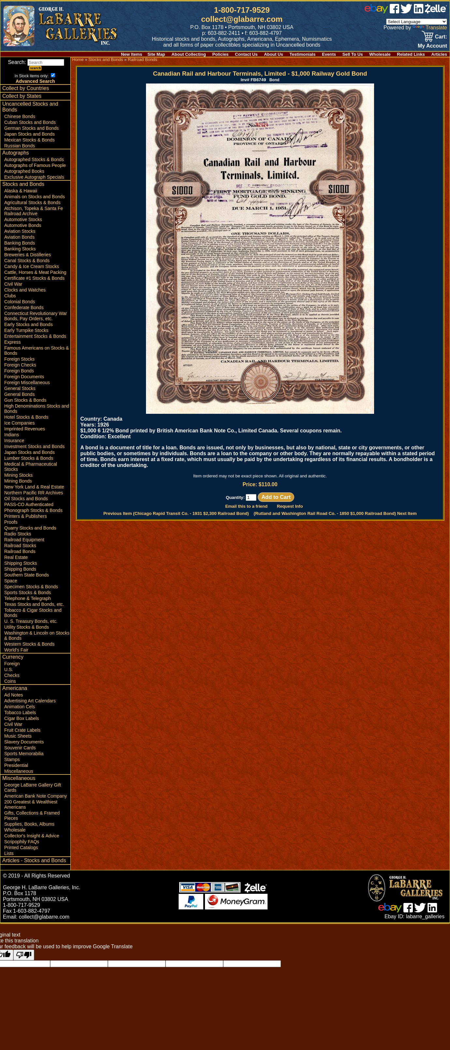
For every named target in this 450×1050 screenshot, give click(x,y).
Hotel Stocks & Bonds (26, 417)
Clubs (10, 295)
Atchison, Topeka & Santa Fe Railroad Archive (33, 211)
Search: (36, 62)
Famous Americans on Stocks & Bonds (36, 350)
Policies (220, 54)
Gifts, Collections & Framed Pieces (32, 815)
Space (10, 580)
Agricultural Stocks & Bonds (32, 202)
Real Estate (16, 557)
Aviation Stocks (19, 231)
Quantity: (241, 497)
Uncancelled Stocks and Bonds (30, 106)
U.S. (8, 669)
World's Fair (16, 649)
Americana (14, 688)
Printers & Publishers (25, 516)
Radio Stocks (17, 533)
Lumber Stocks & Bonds (28, 458)
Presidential (16, 765)
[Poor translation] (23, 955)
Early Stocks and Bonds (28, 324)
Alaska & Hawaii (20, 190)
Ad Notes (13, 695)
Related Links (411, 54)
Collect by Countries (25, 88)
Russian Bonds (19, 145)
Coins (10, 681)
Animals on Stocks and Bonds (34, 196)
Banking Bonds (19, 243)
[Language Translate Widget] (416, 22)
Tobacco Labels (20, 712)
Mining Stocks (18, 475)
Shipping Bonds (20, 569)
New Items (131, 54)
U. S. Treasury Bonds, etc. (30, 621)
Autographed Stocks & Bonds (34, 159)
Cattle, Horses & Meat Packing (35, 272)
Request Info (290, 506)
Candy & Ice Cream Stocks (31, 266)
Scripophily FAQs (21, 841)
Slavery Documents (24, 741)
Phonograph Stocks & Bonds (33, 510)
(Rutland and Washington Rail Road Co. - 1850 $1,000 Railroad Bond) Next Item (335, 513)
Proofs (10, 522)
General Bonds (19, 394)
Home (77, 59)
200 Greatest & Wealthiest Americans (30, 804)
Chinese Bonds (19, 116)
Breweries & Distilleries (27, 254)
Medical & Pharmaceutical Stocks (30, 466)
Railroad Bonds (20, 551)
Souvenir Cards (20, 747)
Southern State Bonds (26, 575)
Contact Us (246, 54)
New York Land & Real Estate (34, 486)
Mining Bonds (18, 481)
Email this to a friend (246, 506)
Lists (9, 853)
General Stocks (20, 388)
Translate (430, 27)
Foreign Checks (20, 365)
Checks (12, 675)
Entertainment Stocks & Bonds (35, 336)
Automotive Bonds (22, 225)
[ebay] (376, 11)
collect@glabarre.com (242, 19)
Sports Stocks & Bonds (27, 592)
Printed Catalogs (21, 847)
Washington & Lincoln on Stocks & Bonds (36, 635)
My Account (432, 46)
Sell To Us (352, 54)
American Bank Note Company (35, 796)
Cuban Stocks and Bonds (30, 122)
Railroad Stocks (20, 545)
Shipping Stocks (20, 563)
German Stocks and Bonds (31, 128)
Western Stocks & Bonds (29, 644)
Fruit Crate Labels (22, 730)
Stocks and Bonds (23, 184)
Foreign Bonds (19, 370)
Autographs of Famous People (35, 165)
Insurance (14, 440)
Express (12, 342)
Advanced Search (35, 81)
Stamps (12, 759)
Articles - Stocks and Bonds (34, 860)
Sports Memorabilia (24, 753)
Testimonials (303, 54)
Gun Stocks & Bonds (25, 400)
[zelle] (436, 11)
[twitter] (406, 11)
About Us (273, 54)
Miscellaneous (18, 771)
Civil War (13, 284)
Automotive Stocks (23, 219)
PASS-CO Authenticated (28, 504)
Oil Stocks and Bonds (26, 498)
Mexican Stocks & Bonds (29, 139)
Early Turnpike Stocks (26, 330)
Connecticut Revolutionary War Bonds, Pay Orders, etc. (35, 316)
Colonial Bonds (19, 301)
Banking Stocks (20, 248)
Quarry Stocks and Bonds (30, 528)
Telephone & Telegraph (27, 598)
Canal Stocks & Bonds (27, 260)
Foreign (12, 663)
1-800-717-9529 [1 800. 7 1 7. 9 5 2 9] (242, 10)
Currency (12, 657)
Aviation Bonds (19, 237)
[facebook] (394, 11)
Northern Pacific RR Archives (33, 492)
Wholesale (379, 54)
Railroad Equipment (24, 539)
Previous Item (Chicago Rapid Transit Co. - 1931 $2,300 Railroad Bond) (176, 513)
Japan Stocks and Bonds (29, 134)
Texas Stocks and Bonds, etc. (34, 604)
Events (329, 54)
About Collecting (188, 54)
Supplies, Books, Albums (29, 824)
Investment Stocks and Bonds (34, 446)
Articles (439, 54)
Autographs (15, 153)
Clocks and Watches (25, 289)
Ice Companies (19, 423)
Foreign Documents (24, 376)
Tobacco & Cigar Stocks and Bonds (33, 613)
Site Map (156, 54)
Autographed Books (24, 171)
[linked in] (419, 11)
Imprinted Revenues (24, 428)
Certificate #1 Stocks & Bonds (34, 278)
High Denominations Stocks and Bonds (36, 408)
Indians (11, 434)
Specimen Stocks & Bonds (31, 586)
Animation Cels (19, 706)
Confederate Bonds (24, 307)
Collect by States (21, 96)
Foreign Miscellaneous (27, 382)
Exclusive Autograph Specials (34, 177)
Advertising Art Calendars (30, 700)
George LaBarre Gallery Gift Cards (32, 787)
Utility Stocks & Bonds (26, 627)
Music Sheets (18, 736)
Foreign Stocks (19, 359)
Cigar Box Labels (21, 718)
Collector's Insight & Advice (31, 835)
